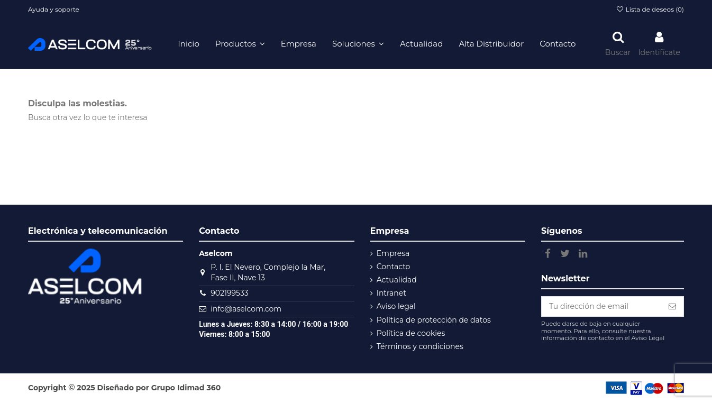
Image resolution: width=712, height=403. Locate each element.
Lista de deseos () (650, 9)
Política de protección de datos (434, 320)
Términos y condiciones (420, 346)
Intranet (391, 293)
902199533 (229, 293)
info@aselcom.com (246, 309)
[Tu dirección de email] (601, 307)
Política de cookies (411, 333)
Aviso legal (396, 306)
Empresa (393, 253)
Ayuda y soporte (53, 9)
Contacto (393, 266)
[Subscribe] (672, 307)
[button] (240, 44)
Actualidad (397, 280)
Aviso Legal (647, 338)
